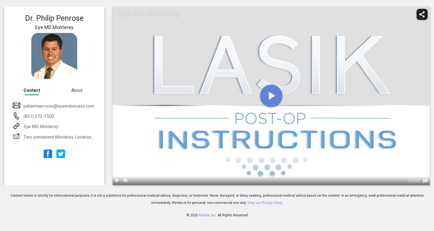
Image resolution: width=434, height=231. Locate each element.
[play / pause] (117, 180)
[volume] (126, 180)
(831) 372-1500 (38, 116)
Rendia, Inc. (208, 215)
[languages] (425, 181)
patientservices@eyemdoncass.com (58, 106)
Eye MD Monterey (40, 126)
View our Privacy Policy (265, 203)
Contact (32, 90)
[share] (422, 14)
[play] (271, 96)
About (76, 90)
